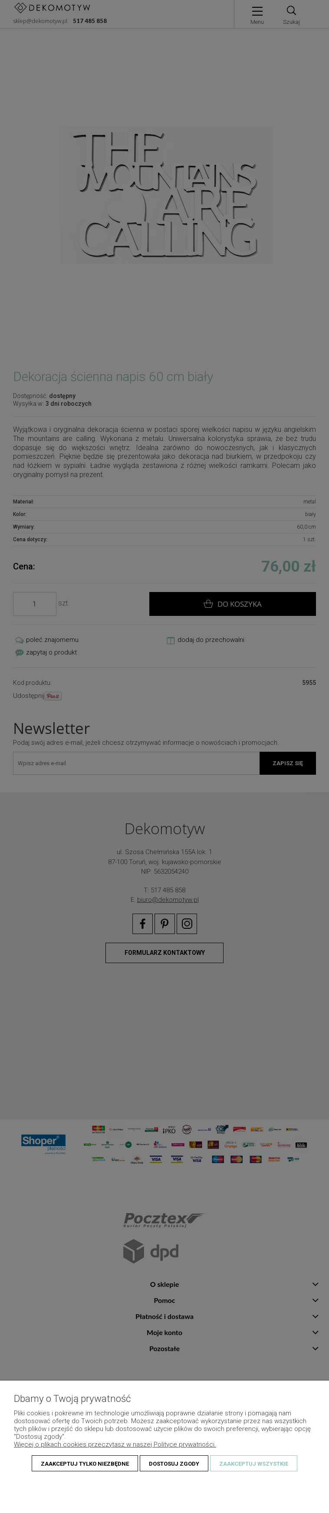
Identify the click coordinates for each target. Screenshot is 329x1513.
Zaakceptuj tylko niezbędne (85, 1463)
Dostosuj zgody (174, 1463)
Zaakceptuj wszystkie (253, 1463)
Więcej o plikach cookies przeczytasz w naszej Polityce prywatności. (115, 1444)
